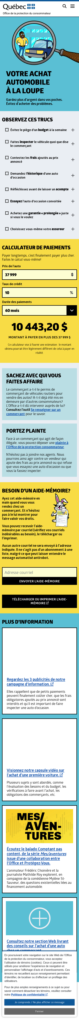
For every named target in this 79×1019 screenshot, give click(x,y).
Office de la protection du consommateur (27, 13)
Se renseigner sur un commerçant (33, 411)
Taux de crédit (12, 284)
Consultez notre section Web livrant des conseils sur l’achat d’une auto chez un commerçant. (38, 946)
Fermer (39, 1011)
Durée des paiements (17, 302)
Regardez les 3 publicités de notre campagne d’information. (36, 682)
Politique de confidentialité (29, 994)
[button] (64, 6)
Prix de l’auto (11, 266)
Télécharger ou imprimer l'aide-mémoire (39, 602)
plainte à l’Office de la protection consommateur (37, 444)
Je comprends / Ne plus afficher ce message (39, 1002)
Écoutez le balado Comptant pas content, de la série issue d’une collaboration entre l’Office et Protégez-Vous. (36, 856)
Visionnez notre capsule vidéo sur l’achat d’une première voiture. (35, 773)
